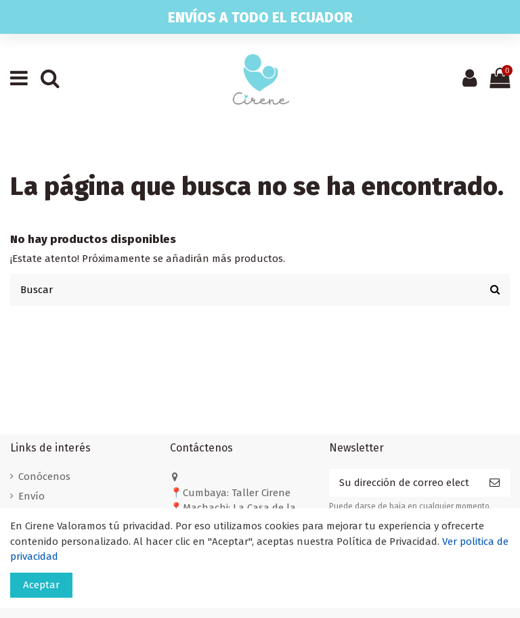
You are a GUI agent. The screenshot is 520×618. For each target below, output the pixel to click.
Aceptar (41, 585)
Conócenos (44, 476)
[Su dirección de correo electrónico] (404, 483)
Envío (31, 496)
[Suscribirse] (494, 483)
